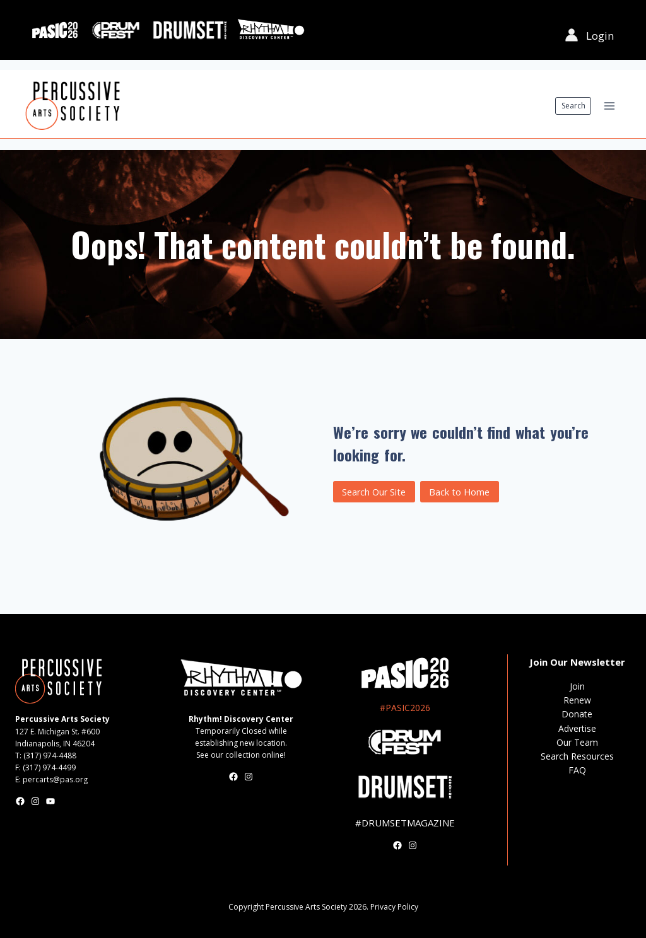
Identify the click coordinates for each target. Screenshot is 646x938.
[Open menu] (609, 105)
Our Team (577, 742)
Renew (577, 700)
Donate (576, 714)
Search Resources (577, 756)
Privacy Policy (394, 906)
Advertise (577, 728)
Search (573, 105)
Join (577, 686)
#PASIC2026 (405, 708)
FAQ (577, 770)
